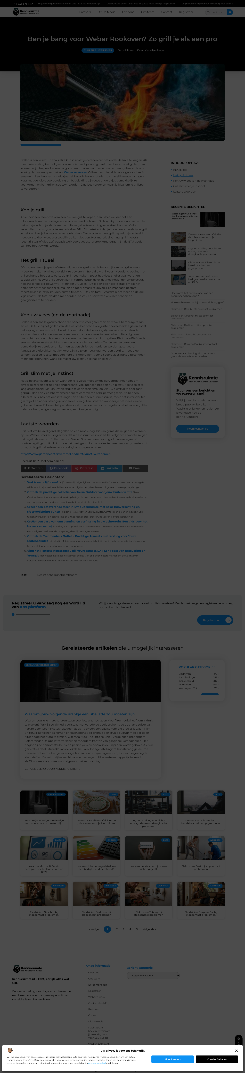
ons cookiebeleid (97, 1063)
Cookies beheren (217, 1059)
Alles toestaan (173, 1059)
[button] (236, 1050)
